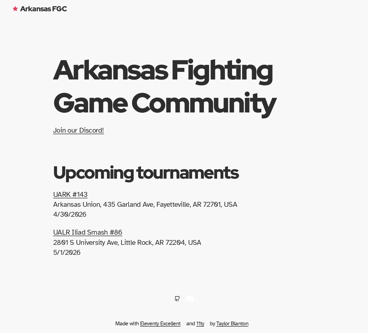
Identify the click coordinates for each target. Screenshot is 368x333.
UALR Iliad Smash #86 (87, 232)
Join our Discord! (78, 130)
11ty (200, 323)
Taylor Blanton (232, 323)
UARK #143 (70, 194)
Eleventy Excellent (160, 323)
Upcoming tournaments (145, 172)
